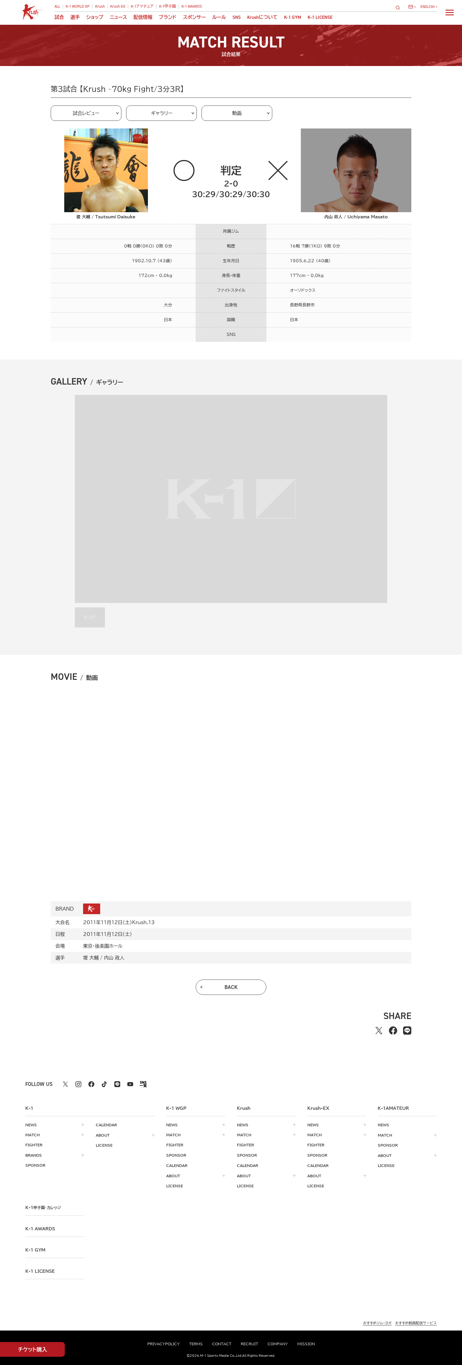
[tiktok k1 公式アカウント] (104, 1084)
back (231, 987)
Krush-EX (117, 7)
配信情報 (142, 17)
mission (306, 1344)
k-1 (43, 1206)
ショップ (94, 17)
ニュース (118, 17)
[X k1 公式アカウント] (65, 1084)
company (278, 1344)
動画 (237, 113)
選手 (75, 17)
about (103, 1135)
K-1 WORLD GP (78, 7)
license (104, 1145)
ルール (219, 17)
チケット (32, 1350)
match (32, 1135)
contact (221, 1344)
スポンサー (194, 17)
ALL (57, 7)
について (262, 17)
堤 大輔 (91, 957)
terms (196, 1344)
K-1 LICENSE (320, 17)
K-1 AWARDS (192, 7)
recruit (249, 1344)
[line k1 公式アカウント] (117, 1084)
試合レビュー (86, 113)
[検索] (399, 7)
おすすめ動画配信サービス (416, 1322)
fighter (33, 1145)
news (31, 1125)
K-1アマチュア (142, 7)
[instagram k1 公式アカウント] (78, 1084)
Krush (100, 7)
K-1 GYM (292, 17)
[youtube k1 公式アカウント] (130, 1084)
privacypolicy (163, 1344)
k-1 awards (40, 1228)
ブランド (167, 17)
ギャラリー (161, 113)
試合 (59, 17)
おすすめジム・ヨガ (377, 1322)
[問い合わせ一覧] (412, 6)
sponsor (35, 1165)
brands (33, 1155)
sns (236, 17)
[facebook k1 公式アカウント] (91, 1084)
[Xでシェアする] (379, 1030)
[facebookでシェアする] (393, 1030)
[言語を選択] (428, 7)
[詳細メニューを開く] (449, 12)
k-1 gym (35, 1249)
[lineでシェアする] (407, 1030)
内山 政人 (114, 957)
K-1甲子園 (167, 7)
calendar (106, 1125)
